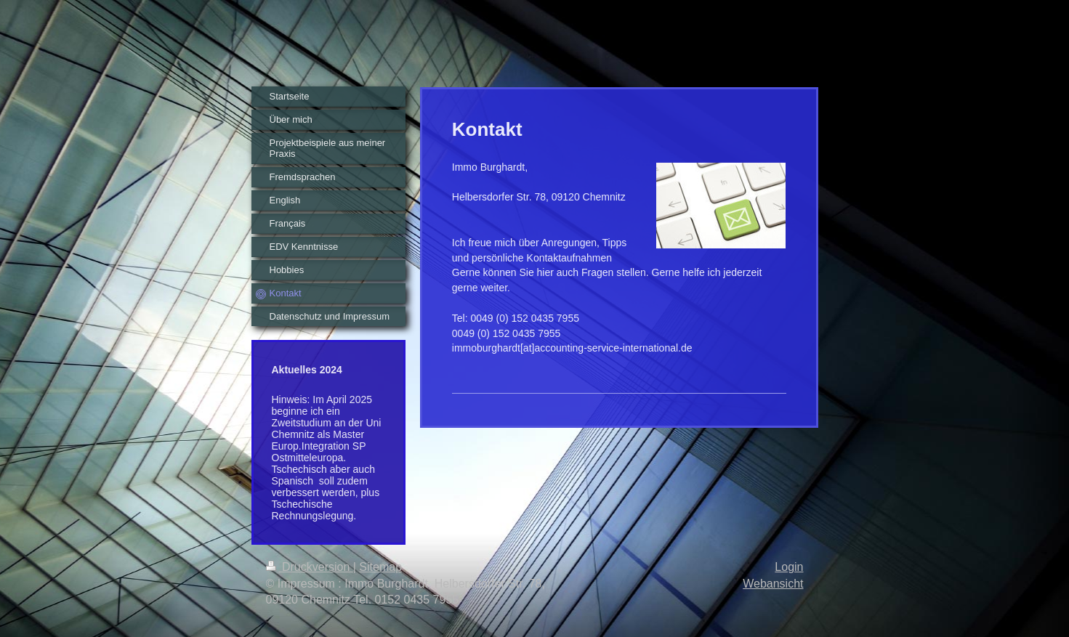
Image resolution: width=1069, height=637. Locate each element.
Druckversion (309, 567)
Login (789, 567)
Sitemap (380, 567)
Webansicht (773, 583)
